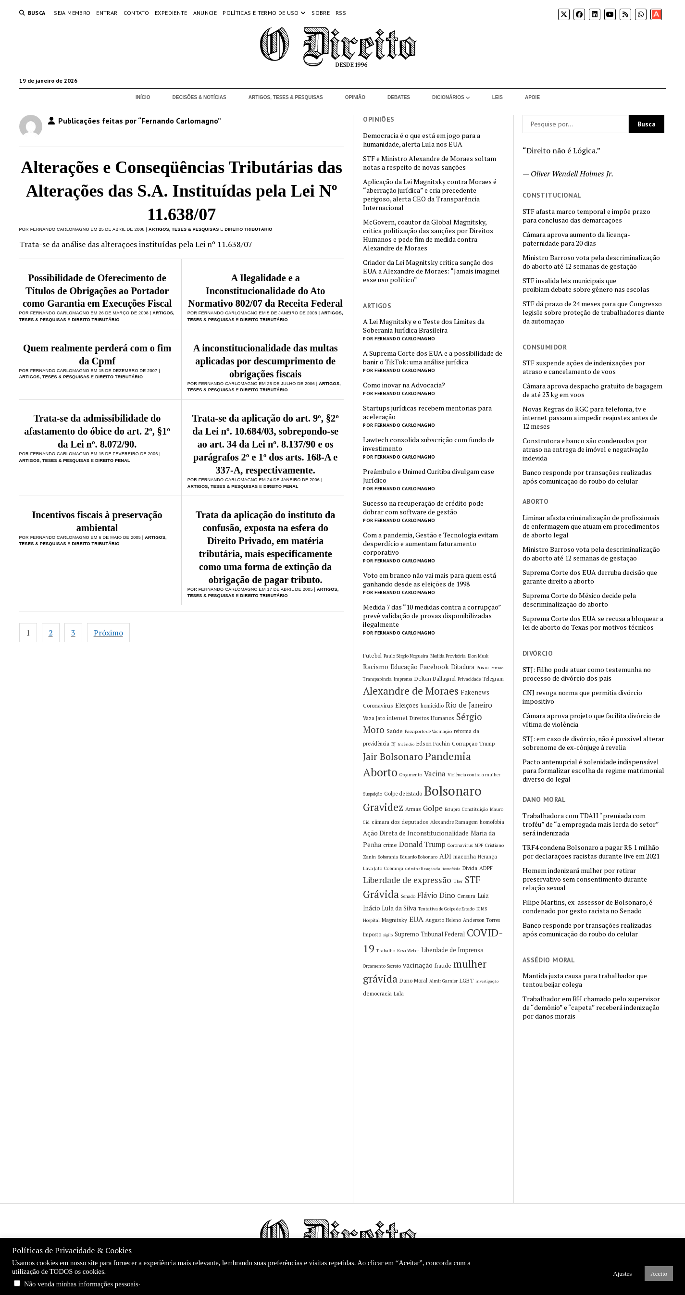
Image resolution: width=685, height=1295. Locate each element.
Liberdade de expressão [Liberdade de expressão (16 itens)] (407, 879)
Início (143, 97)
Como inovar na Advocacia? (404, 385)
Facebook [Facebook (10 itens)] (434, 666)
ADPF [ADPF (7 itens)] (486, 868)
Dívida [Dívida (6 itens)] (469, 868)
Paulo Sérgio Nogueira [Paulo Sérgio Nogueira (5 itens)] (406, 656)
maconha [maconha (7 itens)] (464, 856)
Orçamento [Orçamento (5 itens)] (410, 775)
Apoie (532, 97)
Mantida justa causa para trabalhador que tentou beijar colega (585, 980)
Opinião (355, 97)
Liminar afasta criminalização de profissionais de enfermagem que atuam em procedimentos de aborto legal (591, 526)
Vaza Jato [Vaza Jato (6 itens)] (374, 718)
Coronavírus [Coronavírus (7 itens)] (378, 705)
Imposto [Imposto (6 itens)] (372, 934)
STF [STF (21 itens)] (472, 879)
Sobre (320, 12)
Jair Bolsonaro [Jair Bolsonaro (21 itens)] (393, 756)
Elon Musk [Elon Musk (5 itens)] (478, 656)
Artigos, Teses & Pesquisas (286, 97)
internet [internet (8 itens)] (397, 718)
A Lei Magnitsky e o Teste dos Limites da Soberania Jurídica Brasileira (424, 326)
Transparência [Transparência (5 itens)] (377, 679)
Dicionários (448, 97)
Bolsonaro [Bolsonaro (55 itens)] (453, 790)
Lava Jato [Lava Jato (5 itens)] (372, 868)
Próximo (108, 632)
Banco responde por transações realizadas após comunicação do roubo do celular (587, 477)
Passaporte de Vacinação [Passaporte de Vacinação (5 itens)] (428, 731)
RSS (341, 12)
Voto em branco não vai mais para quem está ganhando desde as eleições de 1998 (429, 579)
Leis (497, 97)
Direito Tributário (248, 229)
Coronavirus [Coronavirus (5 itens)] (460, 845)
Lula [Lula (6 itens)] (399, 993)
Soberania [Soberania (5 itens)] (388, 857)
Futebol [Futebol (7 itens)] (372, 655)
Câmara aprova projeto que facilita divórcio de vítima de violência (591, 720)
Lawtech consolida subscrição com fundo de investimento (429, 444)
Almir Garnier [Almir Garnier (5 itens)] (443, 981)
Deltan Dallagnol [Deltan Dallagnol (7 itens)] (435, 678)
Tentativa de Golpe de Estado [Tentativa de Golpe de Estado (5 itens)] (446, 909)
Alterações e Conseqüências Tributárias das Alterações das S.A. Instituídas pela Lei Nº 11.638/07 (181, 191)
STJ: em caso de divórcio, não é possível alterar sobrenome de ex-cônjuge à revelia (593, 743)
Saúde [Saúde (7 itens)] (394, 731)
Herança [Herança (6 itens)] (487, 856)
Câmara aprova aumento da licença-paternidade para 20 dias (576, 239)
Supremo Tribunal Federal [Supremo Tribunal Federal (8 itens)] (430, 934)
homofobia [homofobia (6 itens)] (492, 822)
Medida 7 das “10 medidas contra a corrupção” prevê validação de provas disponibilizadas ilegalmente (432, 616)
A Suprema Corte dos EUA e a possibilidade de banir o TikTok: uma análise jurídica (432, 357)
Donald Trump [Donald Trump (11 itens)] (422, 844)
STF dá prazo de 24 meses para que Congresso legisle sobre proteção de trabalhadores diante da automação (593, 312)
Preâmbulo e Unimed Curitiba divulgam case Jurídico (428, 476)
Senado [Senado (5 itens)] (408, 896)
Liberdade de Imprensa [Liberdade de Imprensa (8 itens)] (452, 950)
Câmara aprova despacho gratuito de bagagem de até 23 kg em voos (592, 390)
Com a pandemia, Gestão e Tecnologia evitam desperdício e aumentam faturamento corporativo (430, 544)
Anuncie (205, 12)
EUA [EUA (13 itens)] (416, 919)
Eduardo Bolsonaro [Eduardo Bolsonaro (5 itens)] (418, 857)
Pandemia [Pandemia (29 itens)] (448, 756)
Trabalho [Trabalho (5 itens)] (385, 950)
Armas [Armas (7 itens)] (413, 808)
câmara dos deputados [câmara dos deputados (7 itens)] (400, 821)
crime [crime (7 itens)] (390, 844)
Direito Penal (112, 460)
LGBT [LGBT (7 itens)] (466, 980)
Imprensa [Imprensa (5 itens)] (403, 679)
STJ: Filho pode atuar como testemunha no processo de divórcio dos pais (587, 674)
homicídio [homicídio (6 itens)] (432, 705)
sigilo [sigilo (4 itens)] (388, 935)
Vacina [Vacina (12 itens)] (435, 773)
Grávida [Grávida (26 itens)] (381, 894)
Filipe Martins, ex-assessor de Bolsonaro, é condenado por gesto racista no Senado (587, 906)
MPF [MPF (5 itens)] (478, 845)
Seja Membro (72, 12)
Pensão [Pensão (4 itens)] (496, 667)
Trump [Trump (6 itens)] (487, 743)
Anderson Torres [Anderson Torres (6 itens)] (481, 920)
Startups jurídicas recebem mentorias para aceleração (427, 412)
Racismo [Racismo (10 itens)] (375, 666)
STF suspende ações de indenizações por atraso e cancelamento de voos (584, 367)
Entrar (106, 12)
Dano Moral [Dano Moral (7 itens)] (413, 980)
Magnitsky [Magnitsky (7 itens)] (394, 919)
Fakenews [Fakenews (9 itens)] (475, 692)
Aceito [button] (658, 1273)
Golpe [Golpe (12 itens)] (433, 808)
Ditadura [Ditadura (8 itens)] (462, 667)
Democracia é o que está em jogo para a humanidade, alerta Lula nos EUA (421, 140)
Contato (136, 12)
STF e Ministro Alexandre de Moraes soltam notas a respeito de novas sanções (429, 163)
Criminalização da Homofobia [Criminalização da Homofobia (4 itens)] (433, 868)
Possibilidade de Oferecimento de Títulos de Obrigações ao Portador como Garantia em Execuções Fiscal (97, 291)
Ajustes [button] (622, 1273)
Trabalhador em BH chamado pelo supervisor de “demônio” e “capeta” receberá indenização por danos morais (591, 1008)
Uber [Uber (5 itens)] (458, 881)
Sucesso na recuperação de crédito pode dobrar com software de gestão (423, 507)
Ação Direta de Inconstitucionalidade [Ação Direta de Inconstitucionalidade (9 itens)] (416, 833)
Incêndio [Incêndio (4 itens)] (406, 744)
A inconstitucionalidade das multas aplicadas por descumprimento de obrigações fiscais (265, 361)
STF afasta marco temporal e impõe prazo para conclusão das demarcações (586, 215)
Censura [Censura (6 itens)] (466, 896)
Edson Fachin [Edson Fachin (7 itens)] (433, 743)
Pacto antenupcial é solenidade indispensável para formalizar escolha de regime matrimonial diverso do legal (593, 771)
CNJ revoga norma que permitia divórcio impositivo (582, 697)
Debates (398, 97)
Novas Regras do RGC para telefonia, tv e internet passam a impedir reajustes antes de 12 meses (590, 418)
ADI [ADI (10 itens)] (445, 855)
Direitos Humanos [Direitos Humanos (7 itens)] (432, 718)
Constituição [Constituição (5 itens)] (475, 809)
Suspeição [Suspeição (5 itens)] (372, 794)
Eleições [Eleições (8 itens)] (407, 705)
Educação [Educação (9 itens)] (404, 666)
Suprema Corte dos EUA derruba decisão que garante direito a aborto (590, 576)
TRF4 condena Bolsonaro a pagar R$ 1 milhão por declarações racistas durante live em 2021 (591, 851)
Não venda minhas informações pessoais (81, 1284)
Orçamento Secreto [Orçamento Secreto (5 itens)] (382, 966)
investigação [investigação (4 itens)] (486, 981)
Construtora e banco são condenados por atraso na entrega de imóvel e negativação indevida (585, 449)
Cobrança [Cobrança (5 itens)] (393, 868)
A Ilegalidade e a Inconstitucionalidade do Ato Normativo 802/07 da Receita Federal (265, 291)
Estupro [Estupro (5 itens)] (452, 809)
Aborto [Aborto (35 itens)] (380, 772)
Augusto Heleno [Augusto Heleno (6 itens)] (443, 920)
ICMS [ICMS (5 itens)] (481, 909)
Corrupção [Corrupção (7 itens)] (464, 743)
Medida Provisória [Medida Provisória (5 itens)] (448, 656)
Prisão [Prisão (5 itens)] (482, 667)
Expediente (171, 12)
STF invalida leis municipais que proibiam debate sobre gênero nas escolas (586, 285)
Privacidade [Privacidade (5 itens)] (469, 679)
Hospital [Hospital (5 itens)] (371, 920)
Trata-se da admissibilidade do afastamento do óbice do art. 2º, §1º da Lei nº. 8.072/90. (97, 431)
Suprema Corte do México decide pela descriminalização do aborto (579, 600)
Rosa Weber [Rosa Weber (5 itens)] (408, 950)
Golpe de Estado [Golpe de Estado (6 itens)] (403, 793)
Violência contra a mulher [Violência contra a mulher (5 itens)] (474, 775)
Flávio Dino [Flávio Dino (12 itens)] (436, 895)
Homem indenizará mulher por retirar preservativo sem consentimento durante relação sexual (585, 879)
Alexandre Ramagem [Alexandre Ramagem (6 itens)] (454, 822)
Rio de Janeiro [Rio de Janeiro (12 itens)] (469, 705)
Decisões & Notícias (199, 97)
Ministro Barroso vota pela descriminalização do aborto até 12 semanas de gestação (591, 262)
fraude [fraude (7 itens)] (443, 965)
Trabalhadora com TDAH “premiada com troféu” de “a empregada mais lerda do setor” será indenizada (591, 824)
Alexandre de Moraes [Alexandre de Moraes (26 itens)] (411, 690)
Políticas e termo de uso (261, 12)
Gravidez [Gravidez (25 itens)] (383, 807)
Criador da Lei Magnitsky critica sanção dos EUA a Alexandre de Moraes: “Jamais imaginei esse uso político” (431, 271)
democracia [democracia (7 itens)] (377, 993)
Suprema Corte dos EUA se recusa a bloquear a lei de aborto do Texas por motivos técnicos (593, 623)
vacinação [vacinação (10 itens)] (418, 965)
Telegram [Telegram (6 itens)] (493, 678)
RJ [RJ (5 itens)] (393, 744)
